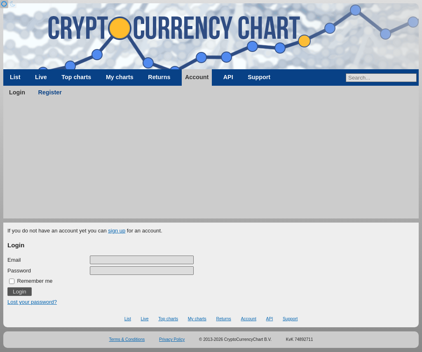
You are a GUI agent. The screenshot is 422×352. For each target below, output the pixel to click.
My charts (120, 77)
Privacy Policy (172, 339)
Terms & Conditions (127, 339)
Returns (159, 77)
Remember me (31, 281)
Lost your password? (32, 302)
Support (259, 77)
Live (41, 77)
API (228, 77)
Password (19, 271)
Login (17, 92)
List (15, 77)
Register (50, 92)
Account (197, 77)
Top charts (76, 77)
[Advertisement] (211, 160)
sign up (116, 231)
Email (14, 260)
